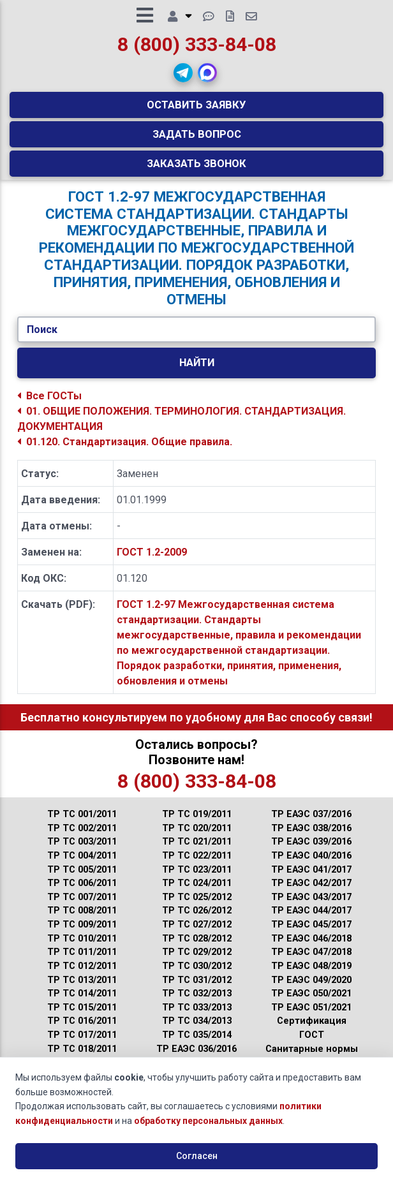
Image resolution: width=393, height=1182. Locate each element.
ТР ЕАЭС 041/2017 (311, 878)
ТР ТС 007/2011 (82, 906)
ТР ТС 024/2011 (197, 892)
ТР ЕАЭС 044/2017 (311, 920)
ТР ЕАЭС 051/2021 (311, 1016)
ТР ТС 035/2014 (197, 1044)
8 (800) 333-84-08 (196, 49)
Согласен (197, 1156)
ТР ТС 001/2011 (82, 823)
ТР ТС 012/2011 (82, 975)
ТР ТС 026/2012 (197, 920)
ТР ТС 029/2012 (197, 961)
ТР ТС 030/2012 (197, 975)
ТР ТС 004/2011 (82, 865)
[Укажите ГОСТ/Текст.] (196, 338)
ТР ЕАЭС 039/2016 (311, 851)
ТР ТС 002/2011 (82, 837)
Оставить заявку (196, 109)
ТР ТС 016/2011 (82, 1030)
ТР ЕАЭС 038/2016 (311, 837)
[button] (183, 77)
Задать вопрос (196, 138)
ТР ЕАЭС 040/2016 (311, 865)
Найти (196, 372)
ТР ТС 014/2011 (82, 1003)
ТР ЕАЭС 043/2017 (311, 906)
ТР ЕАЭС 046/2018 (311, 947)
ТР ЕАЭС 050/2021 (311, 1003)
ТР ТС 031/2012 (197, 989)
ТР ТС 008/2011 (82, 920)
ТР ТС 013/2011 (82, 989)
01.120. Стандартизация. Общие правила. (124, 451)
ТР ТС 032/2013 (197, 1003)
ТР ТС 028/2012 (197, 947)
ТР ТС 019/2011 (197, 823)
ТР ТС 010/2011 (82, 947)
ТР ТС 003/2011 (82, 851)
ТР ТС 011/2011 (82, 961)
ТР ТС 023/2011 (197, 878)
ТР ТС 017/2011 (82, 1044)
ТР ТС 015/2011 (82, 1016)
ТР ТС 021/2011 (197, 851)
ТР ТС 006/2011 (82, 892)
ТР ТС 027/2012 (197, 934)
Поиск (42, 338)
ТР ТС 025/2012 (197, 906)
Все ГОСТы (49, 405)
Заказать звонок (196, 167)
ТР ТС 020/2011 (197, 837)
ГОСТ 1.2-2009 (152, 562)
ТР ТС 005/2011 (82, 878)
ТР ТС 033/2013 (197, 1016)
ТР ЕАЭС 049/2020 (311, 989)
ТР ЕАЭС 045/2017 (311, 934)
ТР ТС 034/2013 (197, 1030)
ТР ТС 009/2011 (82, 934)
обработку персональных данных (208, 1121)
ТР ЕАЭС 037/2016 (311, 823)
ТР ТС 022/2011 (197, 865)
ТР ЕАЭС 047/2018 (311, 961)
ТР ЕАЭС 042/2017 (311, 892)
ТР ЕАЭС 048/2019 (311, 975)
